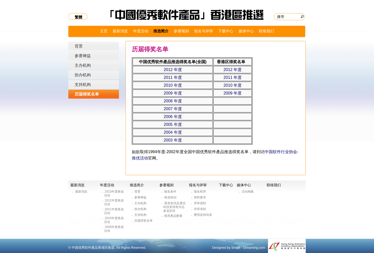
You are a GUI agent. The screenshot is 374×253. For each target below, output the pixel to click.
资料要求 (200, 197)
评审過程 (200, 203)
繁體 (78, 17)
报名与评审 (203, 31)
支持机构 (83, 84)
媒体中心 (246, 31)
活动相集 (248, 191)
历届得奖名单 (87, 94)
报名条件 (170, 191)
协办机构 (83, 75)
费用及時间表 (203, 215)
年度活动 (140, 31)
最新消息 (120, 31)
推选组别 (170, 197)
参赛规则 (181, 31)
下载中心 (225, 31)
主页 (104, 31)
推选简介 (161, 31)
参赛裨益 (83, 56)
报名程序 (200, 191)
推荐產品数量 (173, 216)
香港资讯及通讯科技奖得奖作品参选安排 (174, 207)
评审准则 (200, 209)
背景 (79, 46)
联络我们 (266, 31)
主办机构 (83, 65)
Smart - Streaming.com (248, 247)
